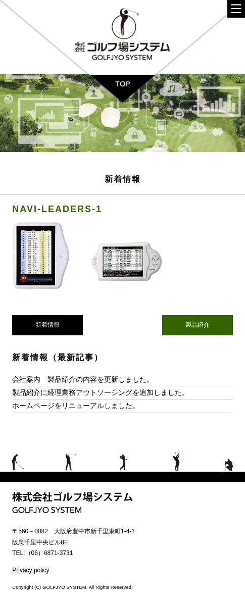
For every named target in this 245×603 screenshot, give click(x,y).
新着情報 (47, 324)
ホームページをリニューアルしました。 (75, 405)
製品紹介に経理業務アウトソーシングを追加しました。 (100, 392)
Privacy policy (30, 570)
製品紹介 (197, 324)
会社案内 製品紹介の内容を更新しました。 (83, 379)
